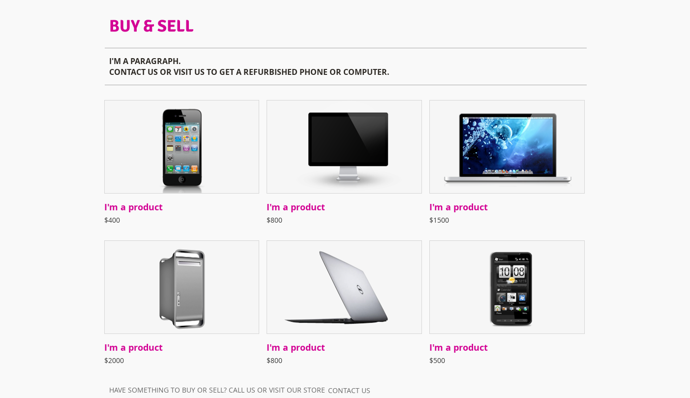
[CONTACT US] (349, 390)
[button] (182, 166)
